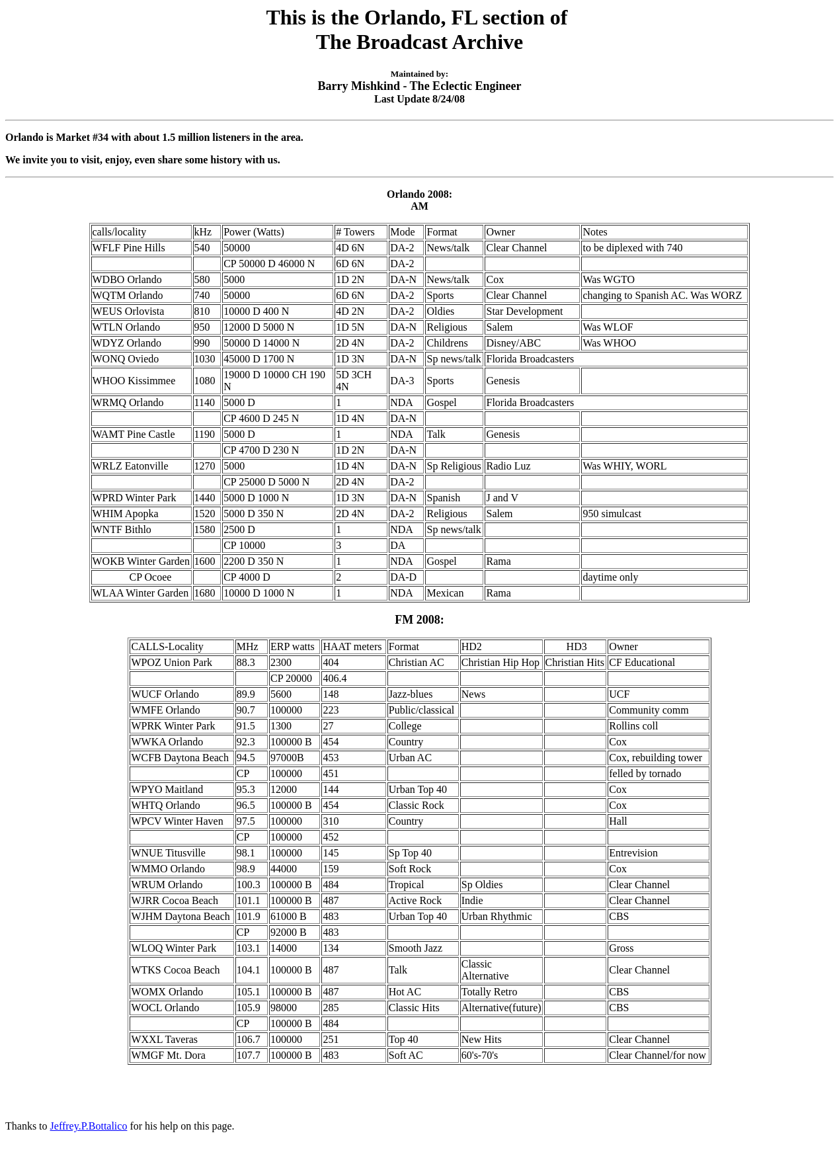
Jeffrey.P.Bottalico (89, 1126)
